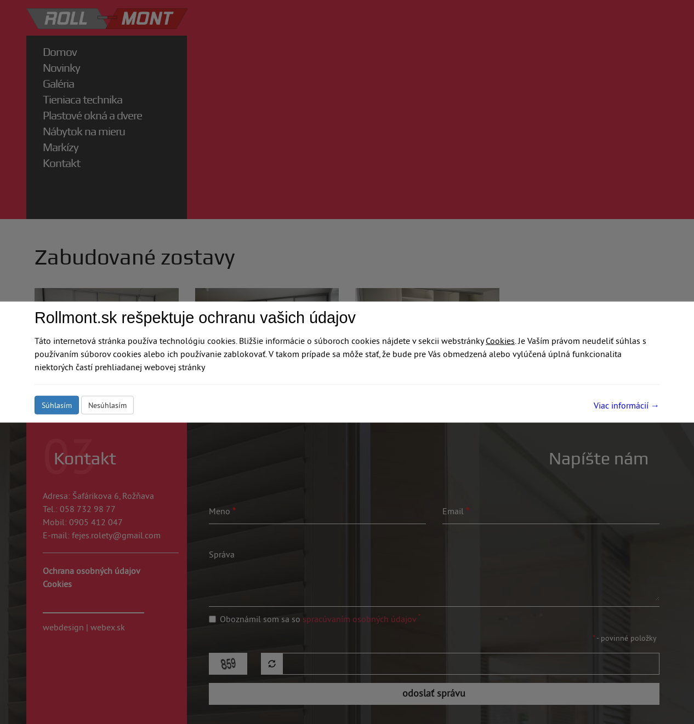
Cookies (500, 340)
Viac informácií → (626, 404)
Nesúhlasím (107, 405)
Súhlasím (57, 405)
